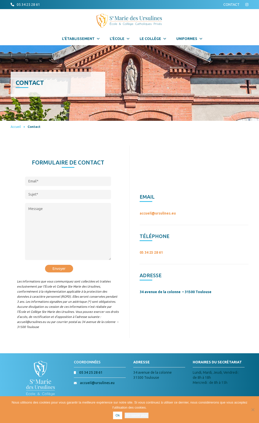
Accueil (16, 126)
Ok (118, 415)
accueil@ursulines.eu (158, 213)
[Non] (252, 409)
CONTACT (231, 5)
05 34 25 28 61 (28, 5)
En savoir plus (136, 415)
